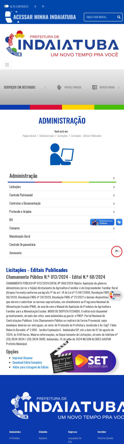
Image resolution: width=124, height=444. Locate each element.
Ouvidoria (43, 438)
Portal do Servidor (105, 438)
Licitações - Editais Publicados (86, 136)
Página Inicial (29, 136)
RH (11, 219)
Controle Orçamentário (22, 244)
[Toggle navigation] (7, 65)
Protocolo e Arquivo (20, 211)
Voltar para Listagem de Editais (31, 367)
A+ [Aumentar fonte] (43, 6)
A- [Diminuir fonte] (36, 6)
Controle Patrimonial (20, 194)
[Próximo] (119, 87)
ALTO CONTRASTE (19, 6)
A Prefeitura (14, 438)
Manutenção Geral (19, 236)
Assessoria (15, 252)
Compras (14, 227)
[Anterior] (45, 87)
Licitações (62, 136)
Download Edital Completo (27, 362)
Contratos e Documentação (24, 203)
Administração (46, 136)
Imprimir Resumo (22, 357)
